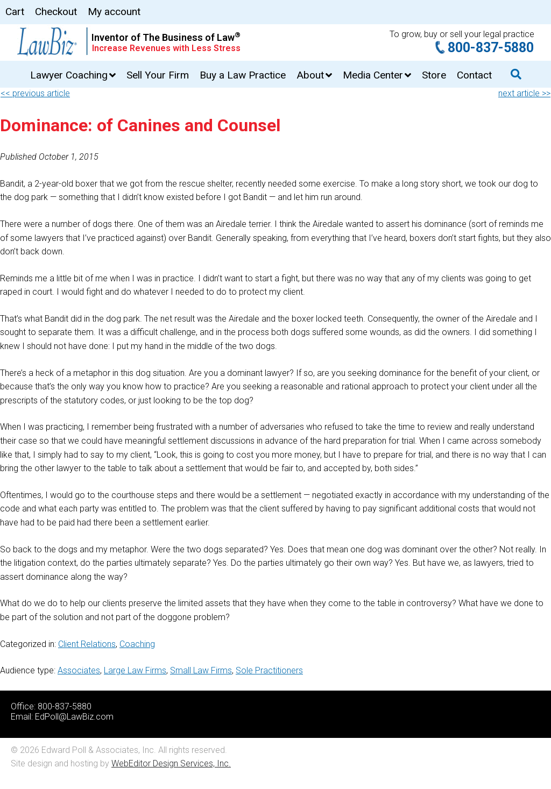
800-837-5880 (491, 47)
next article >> (524, 93)
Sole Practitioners (269, 670)
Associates (79, 670)
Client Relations (87, 644)
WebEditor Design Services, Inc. (171, 763)
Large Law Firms (135, 670)
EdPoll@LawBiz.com (74, 717)
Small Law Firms (201, 670)
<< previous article (35, 93)
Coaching (137, 644)
